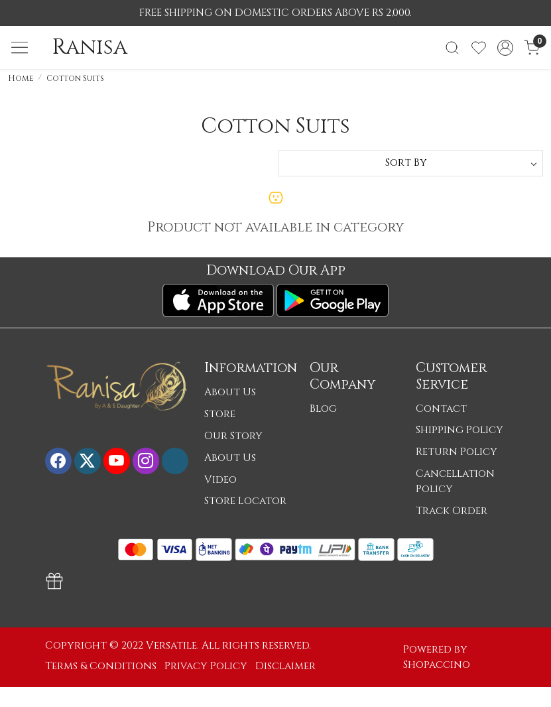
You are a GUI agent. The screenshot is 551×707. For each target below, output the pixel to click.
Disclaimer (285, 666)
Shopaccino (436, 665)
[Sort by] (411, 163)
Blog (323, 409)
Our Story (233, 436)
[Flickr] (175, 460)
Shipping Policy (459, 430)
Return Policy (456, 452)
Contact (441, 409)
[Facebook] (58, 460)
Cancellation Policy (455, 481)
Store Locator (245, 501)
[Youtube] (116, 460)
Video (220, 480)
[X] (87, 460)
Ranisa (89, 47)
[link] (452, 48)
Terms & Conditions (100, 666)
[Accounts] (505, 48)
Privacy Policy (205, 666)
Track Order (451, 511)
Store (219, 414)
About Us (230, 392)
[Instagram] (146, 460)
